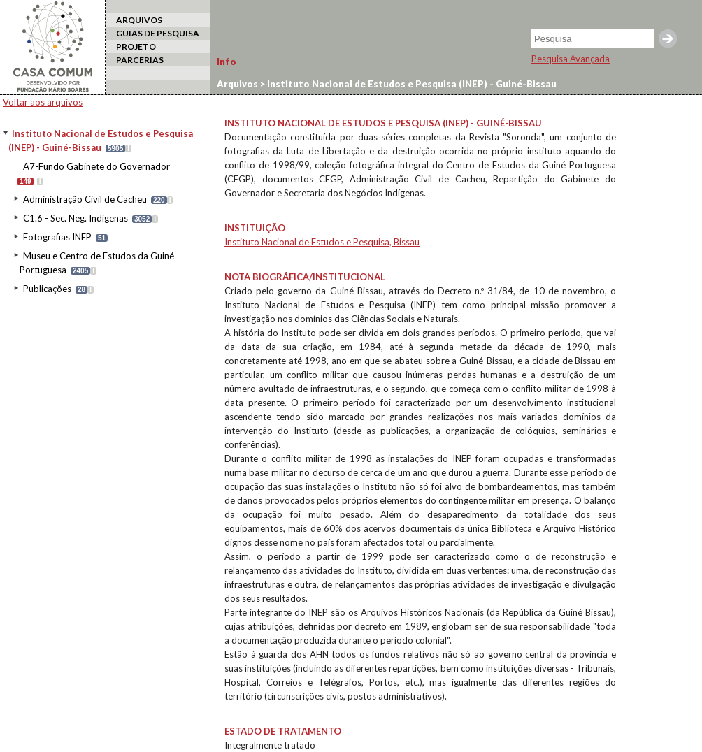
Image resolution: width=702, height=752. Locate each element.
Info (226, 61)
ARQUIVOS (139, 20)
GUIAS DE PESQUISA (157, 33)
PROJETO (136, 46)
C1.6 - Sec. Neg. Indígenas (75, 218)
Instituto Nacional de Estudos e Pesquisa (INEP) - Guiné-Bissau (411, 83)
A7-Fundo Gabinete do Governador (96, 166)
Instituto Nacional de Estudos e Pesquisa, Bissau (322, 241)
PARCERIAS (140, 60)
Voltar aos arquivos (43, 102)
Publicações (47, 288)
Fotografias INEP (57, 237)
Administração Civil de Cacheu (85, 199)
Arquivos (237, 83)
